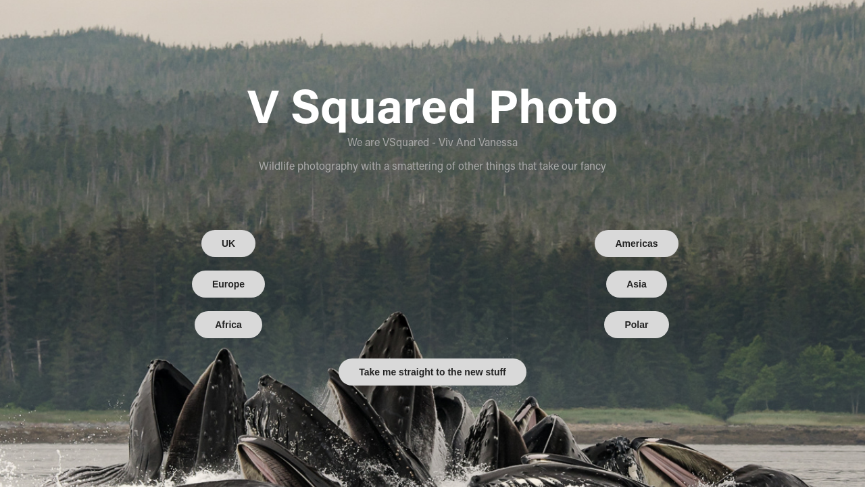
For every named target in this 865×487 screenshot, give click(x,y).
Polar (636, 324)
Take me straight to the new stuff (432, 372)
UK (228, 243)
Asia (636, 284)
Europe (228, 284)
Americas (636, 243)
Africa (228, 324)
